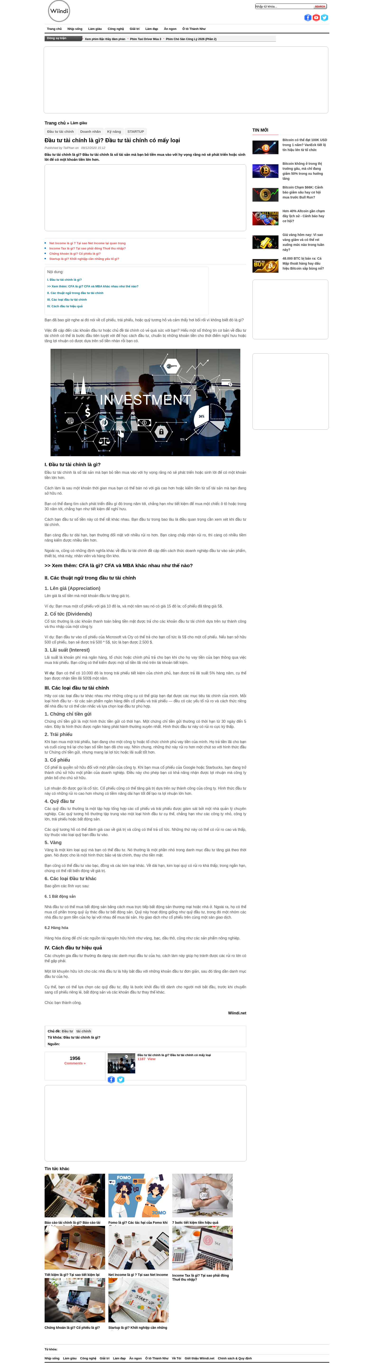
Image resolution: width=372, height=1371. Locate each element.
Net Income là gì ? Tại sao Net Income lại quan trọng (87, 243)
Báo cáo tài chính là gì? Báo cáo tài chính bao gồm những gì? (72, 1224)
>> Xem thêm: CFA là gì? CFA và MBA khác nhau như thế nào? (93, 286)
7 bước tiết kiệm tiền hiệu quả (195, 1222)
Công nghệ (116, 29)
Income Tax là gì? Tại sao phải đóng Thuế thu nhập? (87, 248)
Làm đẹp (151, 29)
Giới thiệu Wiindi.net (199, 1358)
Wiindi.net (237, 1013)
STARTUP (135, 131)
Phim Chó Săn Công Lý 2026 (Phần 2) (191, 39)
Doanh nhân (90, 131)
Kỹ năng (114, 131)
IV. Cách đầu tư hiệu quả (65, 306)
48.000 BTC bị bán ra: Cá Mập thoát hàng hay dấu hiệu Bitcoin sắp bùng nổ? (303, 263)
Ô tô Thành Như (193, 29)
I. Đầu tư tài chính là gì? (64, 279)
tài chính (83, 1031)
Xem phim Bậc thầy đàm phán (105, 39)
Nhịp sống (74, 29)
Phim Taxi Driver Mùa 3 (145, 39)
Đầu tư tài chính (60, 131)
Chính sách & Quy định (235, 1358)
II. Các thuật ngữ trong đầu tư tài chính (75, 293)
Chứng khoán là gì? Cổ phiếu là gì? (75, 253)
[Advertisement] (186, 80)
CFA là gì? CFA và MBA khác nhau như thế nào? (136, 565)
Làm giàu (95, 29)
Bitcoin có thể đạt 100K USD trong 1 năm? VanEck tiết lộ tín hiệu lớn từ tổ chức (305, 145)
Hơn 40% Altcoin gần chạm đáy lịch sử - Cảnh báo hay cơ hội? (304, 216)
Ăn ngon (170, 29)
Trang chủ (54, 29)
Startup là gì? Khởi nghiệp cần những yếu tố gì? (84, 259)
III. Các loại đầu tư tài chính (67, 299)
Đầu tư (67, 1031)
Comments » (75, 1063)
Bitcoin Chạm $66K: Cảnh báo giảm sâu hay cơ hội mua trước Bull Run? (303, 192)
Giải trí (135, 29)
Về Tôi (176, 1358)
